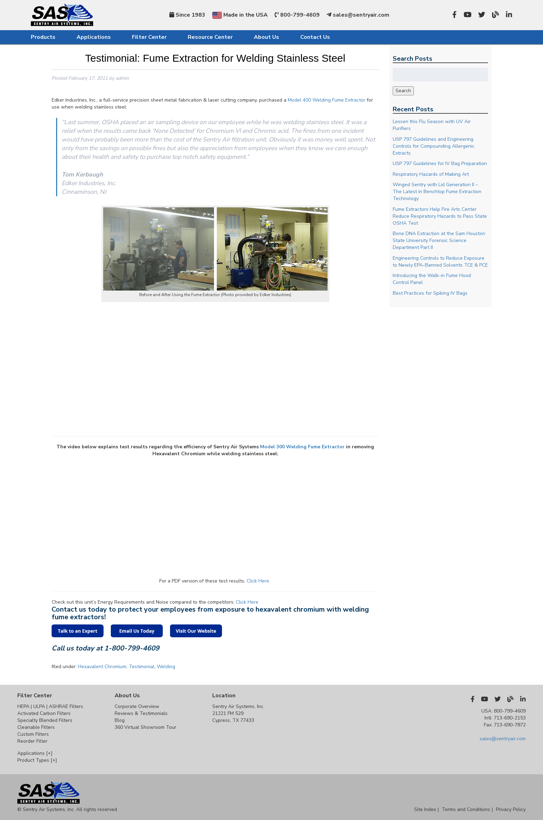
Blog (120, 720)
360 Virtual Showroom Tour (145, 727)
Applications (94, 37)
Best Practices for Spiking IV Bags (430, 293)
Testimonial (141, 666)
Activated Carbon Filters (44, 713)
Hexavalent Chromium (102, 666)
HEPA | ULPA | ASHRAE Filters (50, 706)
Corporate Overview (137, 706)
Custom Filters (33, 734)
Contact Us (315, 37)
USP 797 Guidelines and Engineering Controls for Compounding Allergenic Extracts (433, 146)
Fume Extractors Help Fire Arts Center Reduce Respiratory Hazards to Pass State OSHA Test (440, 216)
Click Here (258, 581)
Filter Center (149, 37)
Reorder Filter (32, 741)
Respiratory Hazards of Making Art (431, 174)
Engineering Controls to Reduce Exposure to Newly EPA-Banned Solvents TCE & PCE (440, 261)
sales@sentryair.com (358, 15)
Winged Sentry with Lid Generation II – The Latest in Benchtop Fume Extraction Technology (437, 191)
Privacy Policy (511, 809)
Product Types (37, 760)
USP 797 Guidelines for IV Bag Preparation (440, 163)
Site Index (425, 809)
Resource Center (210, 37)
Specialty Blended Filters (44, 720)
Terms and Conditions (466, 809)
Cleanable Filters (36, 727)
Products (43, 37)
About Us (266, 37)
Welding (166, 666)
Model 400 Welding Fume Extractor (326, 100)
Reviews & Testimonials (141, 713)
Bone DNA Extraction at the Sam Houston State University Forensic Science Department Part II (439, 240)
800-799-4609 (297, 15)
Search (403, 90)
